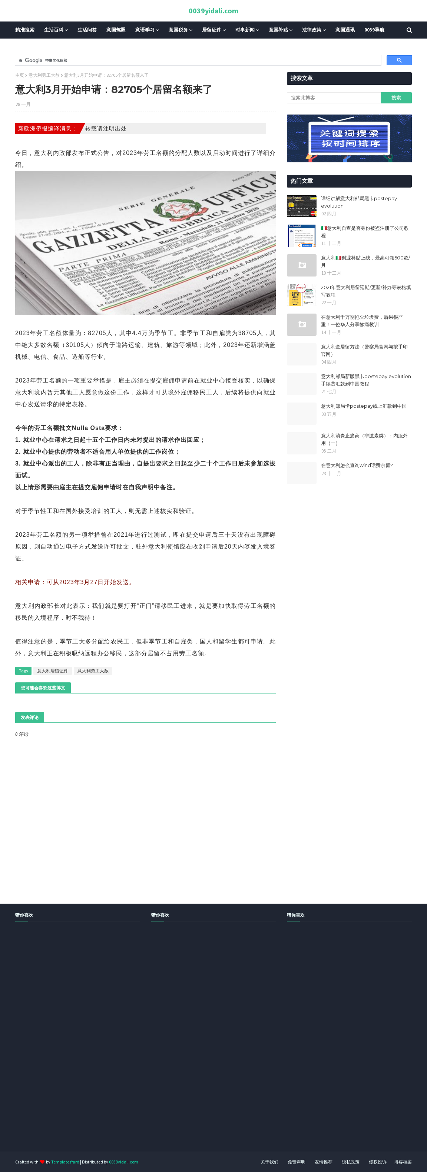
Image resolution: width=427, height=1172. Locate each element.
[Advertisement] (213, 1045)
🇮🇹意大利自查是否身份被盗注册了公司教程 (365, 231)
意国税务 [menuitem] (178, 30)
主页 (19, 75)
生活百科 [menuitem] (53, 30)
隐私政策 (351, 1162)
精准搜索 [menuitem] (24, 30)
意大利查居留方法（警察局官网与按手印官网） (364, 350)
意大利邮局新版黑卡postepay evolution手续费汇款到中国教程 (366, 380)
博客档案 (403, 1162)
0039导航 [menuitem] (374, 30)
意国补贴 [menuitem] (278, 30)
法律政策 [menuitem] (311, 30)
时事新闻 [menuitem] (245, 30)
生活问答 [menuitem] (87, 30)
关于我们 (269, 1162)
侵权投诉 (378, 1162)
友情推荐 (323, 1162)
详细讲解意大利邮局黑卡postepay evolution (359, 202)
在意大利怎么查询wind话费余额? (357, 465)
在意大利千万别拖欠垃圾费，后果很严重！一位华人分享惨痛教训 (362, 320)
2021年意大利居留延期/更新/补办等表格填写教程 (366, 291)
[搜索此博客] (333, 97)
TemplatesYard (65, 1162)
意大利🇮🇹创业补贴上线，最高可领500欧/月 (365, 261)
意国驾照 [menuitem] (116, 30)
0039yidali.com (213, 10)
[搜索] (197, 60)
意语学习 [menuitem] (145, 30)
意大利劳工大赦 (44, 75)
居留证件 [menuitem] (211, 30)
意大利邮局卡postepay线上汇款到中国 (364, 406)
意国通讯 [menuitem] (345, 30)
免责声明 (296, 1162)
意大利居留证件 (52, 670)
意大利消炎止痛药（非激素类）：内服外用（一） (364, 439)
